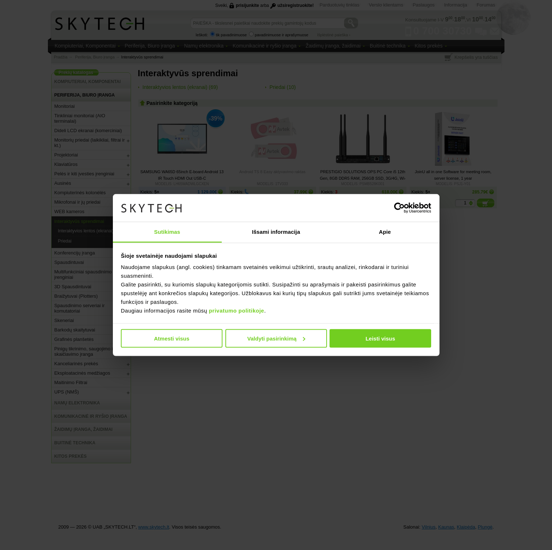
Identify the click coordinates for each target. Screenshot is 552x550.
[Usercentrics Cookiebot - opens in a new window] (399, 207)
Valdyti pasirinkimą (276, 338)
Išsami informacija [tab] (276, 232)
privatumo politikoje (236, 310)
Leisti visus (380, 338)
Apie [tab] (385, 232)
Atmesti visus (171, 338)
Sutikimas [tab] (167, 232)
